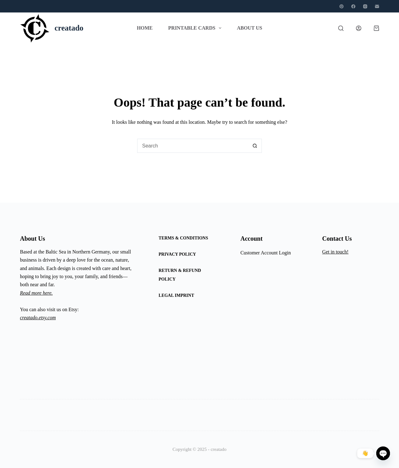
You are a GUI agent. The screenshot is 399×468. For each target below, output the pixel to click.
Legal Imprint (176, 295)
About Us (249, 28)
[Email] (377, 6)
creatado (69, 28)
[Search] (341, 28)
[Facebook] (353, 6)
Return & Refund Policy (180, 275)
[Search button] (255, 146)
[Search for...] (192, 146)
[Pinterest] (341, 6)
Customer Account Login (265, 252)
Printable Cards (196, 28)
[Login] (358, 28)
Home (145, 28)
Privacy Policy (177, 254)
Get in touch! (335, 251)
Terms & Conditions (183, 238)
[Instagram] (365, 6)
